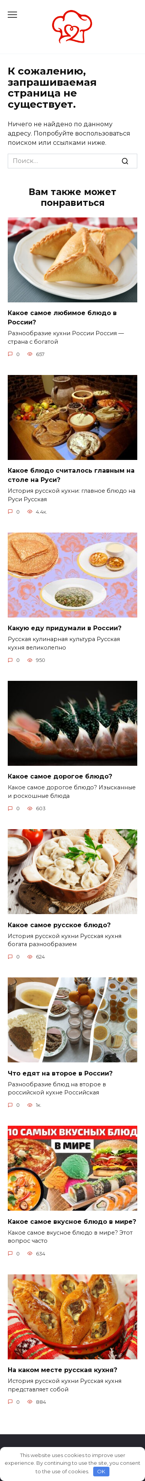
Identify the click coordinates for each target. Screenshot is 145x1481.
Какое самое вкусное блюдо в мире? (72, 1221)
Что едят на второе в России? (60, 1073)
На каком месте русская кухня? (62, 1370)
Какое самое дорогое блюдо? (60, 776)
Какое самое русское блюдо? (59, 924)
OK (101, 1471)
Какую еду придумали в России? (64, 628)
